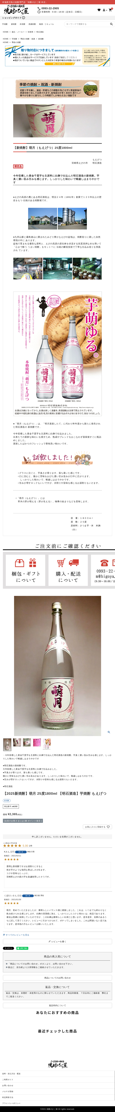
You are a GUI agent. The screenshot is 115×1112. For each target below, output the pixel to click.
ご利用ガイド (7, 1080)
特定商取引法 (7, 1097)
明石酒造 (40, 32)
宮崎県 (30, 32)
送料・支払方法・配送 (11, 1074)
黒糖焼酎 (32, 24)
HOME (6, 32)
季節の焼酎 (16, 42)
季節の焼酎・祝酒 (27, 39)
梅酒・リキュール (46, 24)
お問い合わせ (7, 1086)
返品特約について (57, 1005)
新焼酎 (41, 39)
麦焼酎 (14, 24)
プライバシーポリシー (11, 1103)
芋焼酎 (5, 24)
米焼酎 (22, 24)
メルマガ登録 (7, 1091)
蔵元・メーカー (18, 32)
